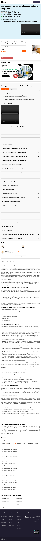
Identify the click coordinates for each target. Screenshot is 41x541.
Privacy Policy (11, 516)
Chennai (27, 441)
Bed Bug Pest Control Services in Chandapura (9, 449)
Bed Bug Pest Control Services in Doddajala (9, 473)
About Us (10, 522)
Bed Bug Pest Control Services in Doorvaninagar (9, 451)
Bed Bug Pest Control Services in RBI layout (9, 484)
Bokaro (24, 443)
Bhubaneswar (9, 441)
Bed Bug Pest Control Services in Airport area (9, 489)
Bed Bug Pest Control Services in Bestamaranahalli (10, 482)
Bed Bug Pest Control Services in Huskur (8, 447)
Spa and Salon (3, 521)
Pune (13, 443)
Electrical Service (3, 522)
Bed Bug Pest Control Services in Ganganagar (9, 477)
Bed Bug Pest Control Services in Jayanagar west (10, 472)
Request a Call (6, 57)
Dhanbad (32, 441)
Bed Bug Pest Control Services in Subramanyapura (10, 459)
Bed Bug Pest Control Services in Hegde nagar (9, 456)
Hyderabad (21, 441)
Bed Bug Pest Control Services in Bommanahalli (9, 458)
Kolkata (8, 443)
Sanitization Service (4, 527)
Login (10, 524)
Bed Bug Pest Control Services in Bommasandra (9, 461)
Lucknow (36, 443)
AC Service (2, 519)
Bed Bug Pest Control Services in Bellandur (9, 470)
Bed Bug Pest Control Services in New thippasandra (10, 453)
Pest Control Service (4, 516)
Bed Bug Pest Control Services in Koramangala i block (10, 465)
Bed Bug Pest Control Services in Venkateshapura (10, 466)
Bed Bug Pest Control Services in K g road (8, 475)
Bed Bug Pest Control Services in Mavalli (8, 463)
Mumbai (3, 443)
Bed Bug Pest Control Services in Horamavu (9, 487)
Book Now (36, 53)
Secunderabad (30, 443)
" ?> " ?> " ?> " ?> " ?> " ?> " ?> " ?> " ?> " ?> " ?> (13, 46)
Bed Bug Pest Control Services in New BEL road (9, 485)
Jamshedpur (18, 443)
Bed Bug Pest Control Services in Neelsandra (9, 480)
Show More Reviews (20, 256)
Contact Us (11, 521)
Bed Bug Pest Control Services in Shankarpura (9, 492)
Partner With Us (11, 525)
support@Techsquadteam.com (30, 517)
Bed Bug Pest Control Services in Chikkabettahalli (10, 478)
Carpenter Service (4, 524)
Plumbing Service (3, 525)
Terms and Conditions (36, 538)
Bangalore (15, 441)
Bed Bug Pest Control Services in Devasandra (9, 491)
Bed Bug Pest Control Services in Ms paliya (9, 454)
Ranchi (3, 441)
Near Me (10, 519)
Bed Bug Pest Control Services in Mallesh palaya (9, 468)
